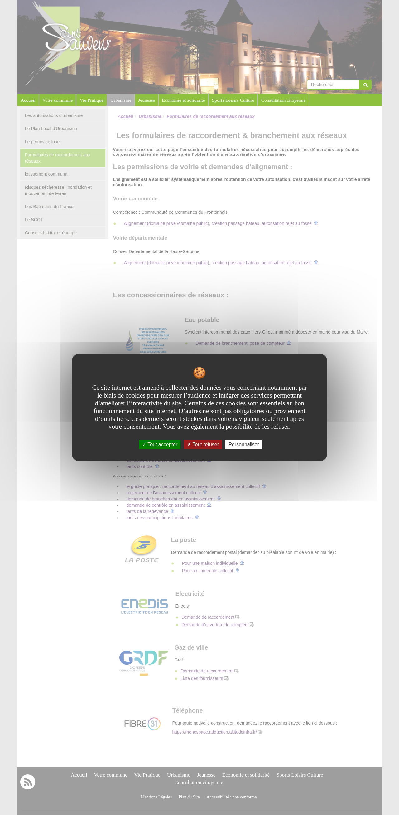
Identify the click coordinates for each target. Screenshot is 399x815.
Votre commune (57, 100)
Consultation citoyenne (283, 100)
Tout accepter (159, 444)
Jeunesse (146, 100)
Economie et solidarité (183, 100)
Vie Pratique (91, 100)
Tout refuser (203, 444)
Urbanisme (121, 100)
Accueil (28, 100)
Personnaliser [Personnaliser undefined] (243, 444)
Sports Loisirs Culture (233, 100)
